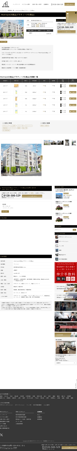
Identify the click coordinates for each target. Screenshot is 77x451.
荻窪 (58, 398)
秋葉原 (69, 396)
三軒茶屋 (28, 396)
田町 (49, 396)
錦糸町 (14, 398)
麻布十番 (39, 396)
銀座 (54, 396)
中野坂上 (53, 398)
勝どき (63, 396)
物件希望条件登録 (20, 415)
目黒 (34, 396)
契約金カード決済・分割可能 (23, 419)
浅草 (24, 398)
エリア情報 (3, 424)
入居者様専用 (59, 335)
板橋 (67, 398)
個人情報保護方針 (4, 428)
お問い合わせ (70, 4)
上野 (19, 398)
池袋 (63, 398)
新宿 (1, 396)
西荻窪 (37, 25)
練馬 (72, 398)
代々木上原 (30, 398)
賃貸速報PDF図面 (4, 421)
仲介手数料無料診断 (21, 417)
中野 (47, 398)
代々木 (6, 396)
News (38, 415)
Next (42, 158)
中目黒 (22, 396)
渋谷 (11, 396)
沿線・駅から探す (37, 4)
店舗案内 (46, 4)
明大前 (42, 398)
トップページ (16, 4)
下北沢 (36, 398)
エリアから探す (26, 4)
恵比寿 (16, 396)
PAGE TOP (75, 385)
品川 (45, 396)
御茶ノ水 (2, 398)
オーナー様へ (59, 320)
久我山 (39, 23)
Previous (1, 158)
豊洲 (58, 396)
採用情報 (65, 306)
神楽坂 (8, 398)
